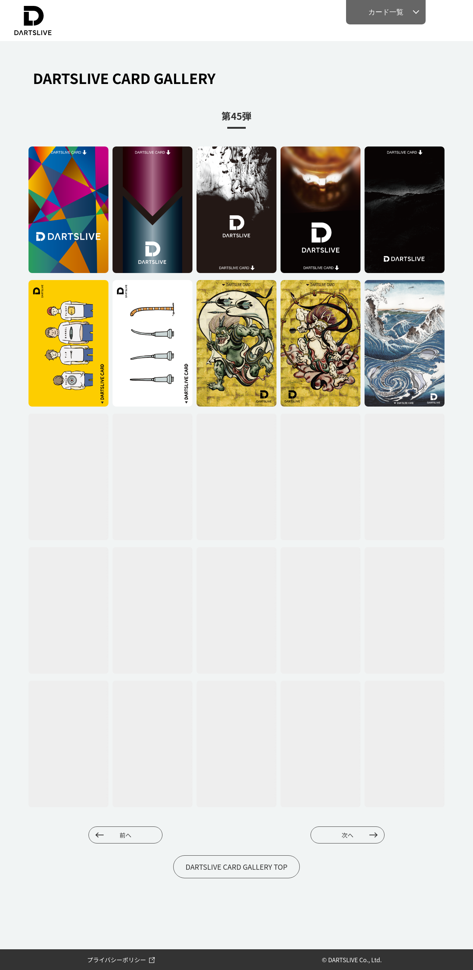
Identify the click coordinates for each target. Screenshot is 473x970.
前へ (125, 835)
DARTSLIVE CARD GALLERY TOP (236, 867)
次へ (347, 835)
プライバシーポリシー (116, 959)
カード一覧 (385, 12)
